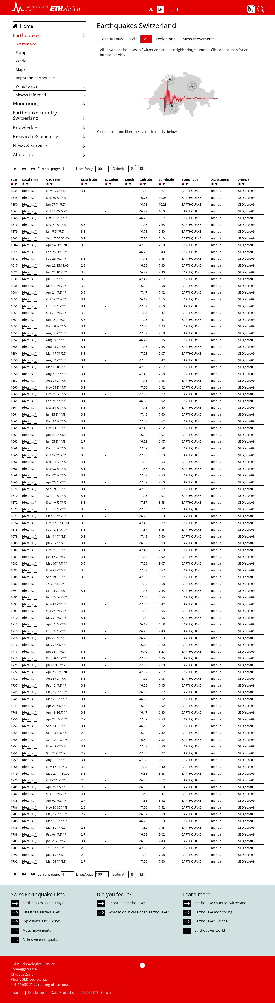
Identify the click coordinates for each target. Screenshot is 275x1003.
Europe (22, 52)
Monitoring (49, 103)
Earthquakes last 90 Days (43, 903)
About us (49, 154)
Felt (133, 38)
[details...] (29, 191)
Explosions (165, 38)
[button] (29, 7)
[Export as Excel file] (132, 168)
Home (23, 26)
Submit (118, 168)
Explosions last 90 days (41, 921)
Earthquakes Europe (211, 921)
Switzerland (26, 44)
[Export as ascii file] (141, 168)
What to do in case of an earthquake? (138, 912)
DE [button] (150, 9)
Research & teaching (49, 136)
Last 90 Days (111, 38)
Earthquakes (49, 35)
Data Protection (63, 992)
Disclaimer (36, 992)
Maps (21, 69)
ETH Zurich (102, 992)
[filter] (15, 184)
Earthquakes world (209, 930)
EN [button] (160, 9)
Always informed (51, 94)
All (146, 38)
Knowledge (49, 127)
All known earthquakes (41, 939)
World (21, 60)
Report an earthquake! (126, 903)
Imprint (17, 992)
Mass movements (199, 38)
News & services (49, 145)
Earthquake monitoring (213, 912)
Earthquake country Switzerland (49, 115)
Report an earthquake (35, 77)
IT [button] (177, 9)
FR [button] (170, 9)
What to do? (51, 86)
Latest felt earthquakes (41, 912)
